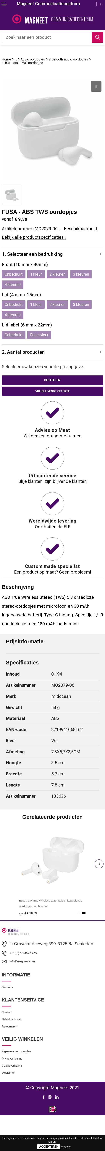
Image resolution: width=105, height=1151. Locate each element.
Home (8, 59)
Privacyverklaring (19, 1088)
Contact (9, 1033)
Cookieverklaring (18, 1098)
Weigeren (66, 1146)
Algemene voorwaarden (25, 1079)
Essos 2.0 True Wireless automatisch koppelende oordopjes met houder (43, 919)
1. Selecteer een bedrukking (35, 260)
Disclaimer (12, 1107)
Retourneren (14, 1052)
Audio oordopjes (41, 59)
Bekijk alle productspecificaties (34, 243)
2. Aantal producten (25, 362)
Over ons (10, 1006)
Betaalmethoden (18, 1042)
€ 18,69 (30, 925)
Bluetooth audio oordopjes (27, 64)
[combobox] (47, 37)
